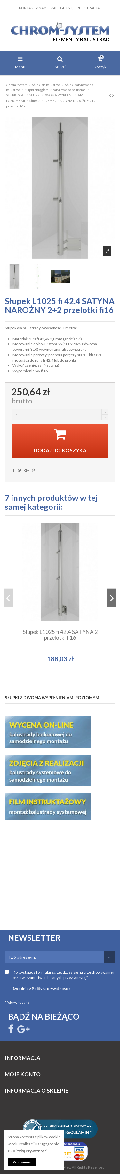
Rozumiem (21, 1162)
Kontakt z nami (33, 8)
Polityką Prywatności (28, 1150)
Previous (8, 598)
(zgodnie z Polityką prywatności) (41, 988)
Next (112, 598)
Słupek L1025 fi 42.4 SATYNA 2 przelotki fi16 (60, 634)
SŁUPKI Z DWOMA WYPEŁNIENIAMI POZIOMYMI (52, 697)
